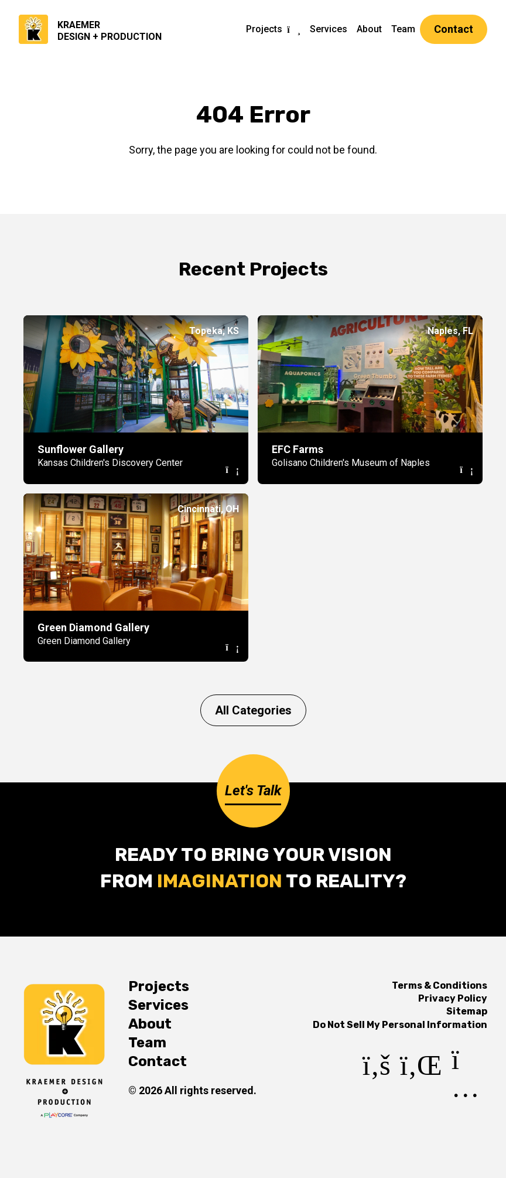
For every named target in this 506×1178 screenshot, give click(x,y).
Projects (264, 29)
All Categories (253, 710)
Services (328, 29)
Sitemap (466, 1011)
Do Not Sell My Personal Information (400, 1024)
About (369, 29)
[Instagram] (469, 1090)
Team (403, 29)
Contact (453, 29)
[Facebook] (377, 1090)
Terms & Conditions (439, 985)
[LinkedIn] (421, 1090)
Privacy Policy (452, 998)
